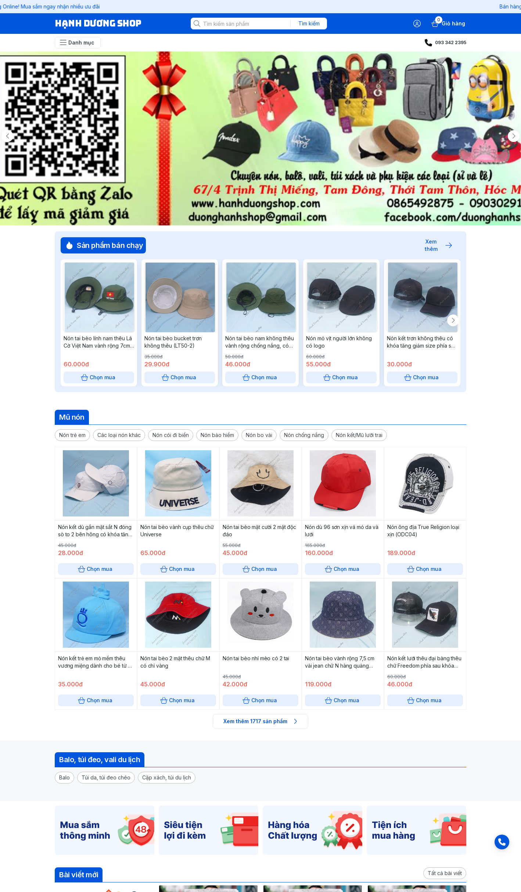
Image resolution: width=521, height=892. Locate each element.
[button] (72, 435)
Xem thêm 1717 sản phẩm (260, 721)
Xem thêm (435, 245)
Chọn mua (99, 377)
